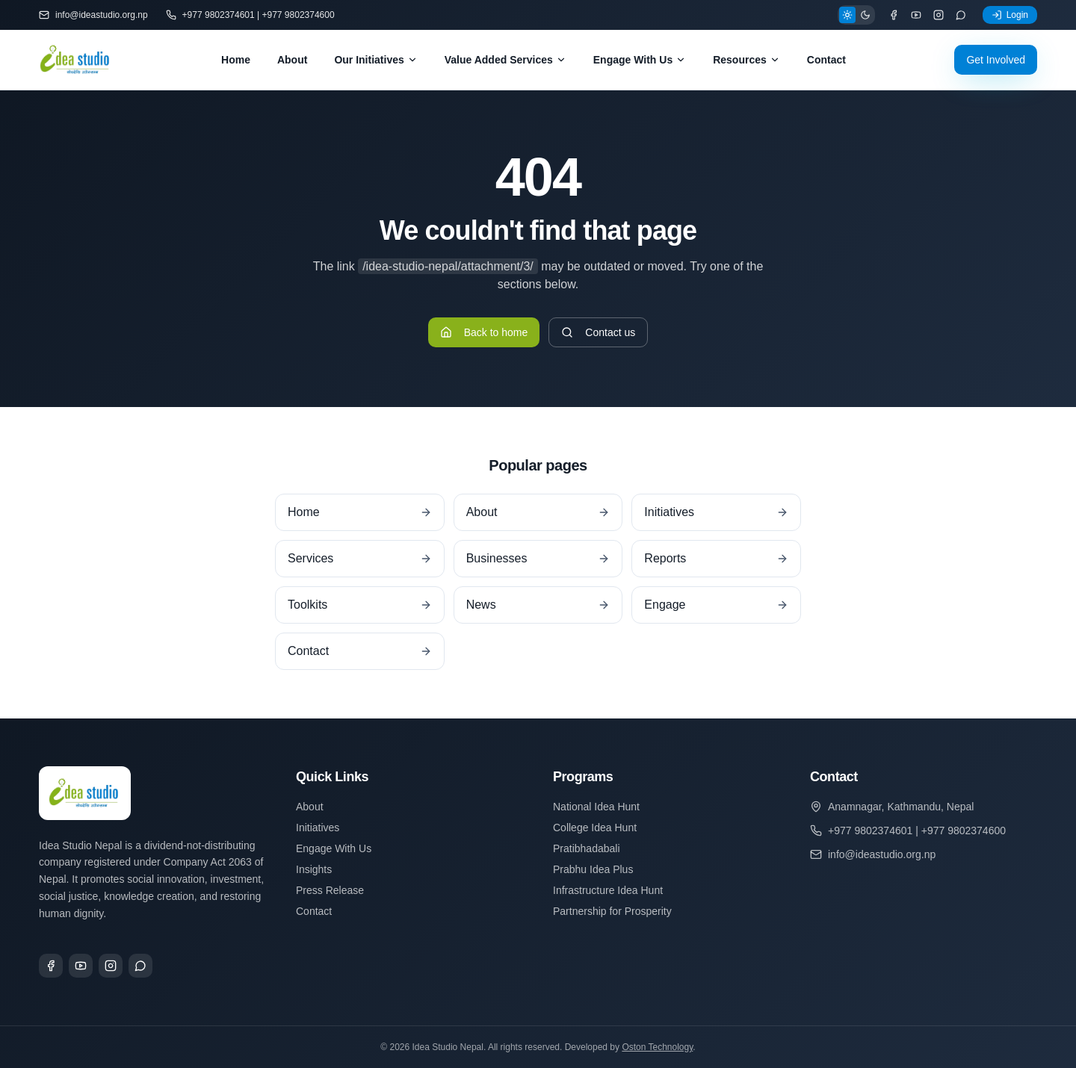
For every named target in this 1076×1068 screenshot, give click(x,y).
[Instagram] (938, 15)
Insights (314, 869)
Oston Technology (657, 1047)
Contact (826, 60)
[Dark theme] (865, 15)
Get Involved (995, 60)
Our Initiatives (375, 60)
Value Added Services (505, 60)
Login (1010, 15)
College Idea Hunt (595, 827)
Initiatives (317, 827)
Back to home (484, 332)
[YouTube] (916, 15)
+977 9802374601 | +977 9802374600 (250, 15)
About (292, 60)
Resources (746, 60)
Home (235, 60)
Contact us (598, 332)
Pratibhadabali (586, 848)
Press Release (330, 890)
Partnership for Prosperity (612, 911)
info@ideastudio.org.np (93, 15)
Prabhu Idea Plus (593, 869)
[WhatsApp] (961, 15)
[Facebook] (893, 15)
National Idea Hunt (596, 807)
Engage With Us (639, 60)
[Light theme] (847, 15)
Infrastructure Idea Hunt (608, 890)
